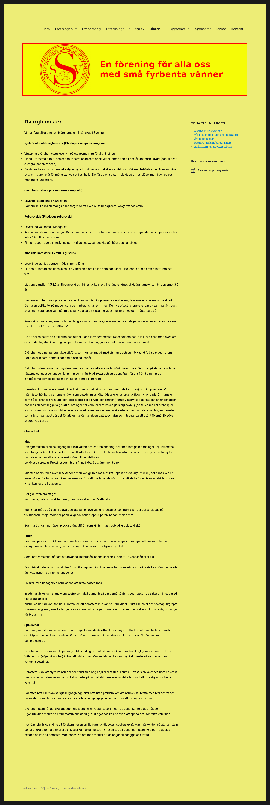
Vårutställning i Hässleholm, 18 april (216, 135)
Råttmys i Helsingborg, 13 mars (213, 142)
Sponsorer (203, 29)
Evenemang (91, 29)
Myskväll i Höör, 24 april (208, 131)
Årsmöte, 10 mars (204, 138)
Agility (139, 29)
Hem (46, 29)
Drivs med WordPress (73, 788)
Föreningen (64, 29)
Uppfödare (178, 29)
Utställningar (115, 29)
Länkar (221, 29)
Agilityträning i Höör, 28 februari (213, 146)
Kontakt (237, 29)
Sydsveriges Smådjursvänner (39, 788)
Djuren (154, 29)
